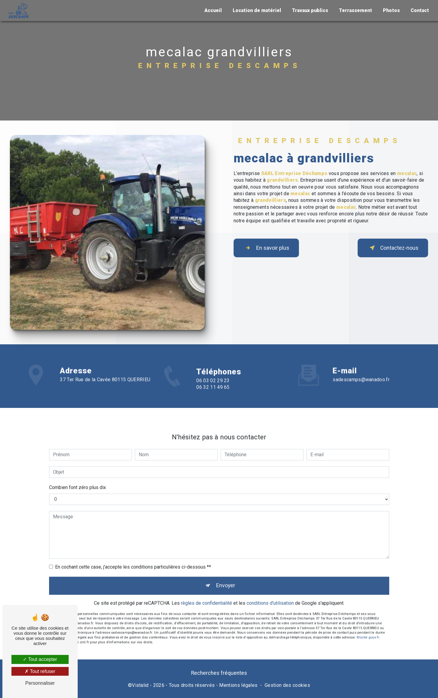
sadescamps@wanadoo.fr (361, 372)
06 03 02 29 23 (212, 388)
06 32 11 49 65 (212, 394)
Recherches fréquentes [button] (219, 675)
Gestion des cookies (287, 687)
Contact (418, 10)
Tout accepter (40, 659)
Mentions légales (238, 687)
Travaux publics (309, 10)
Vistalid (140, 687)
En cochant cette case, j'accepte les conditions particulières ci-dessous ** (133, 559)
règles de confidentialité (206, 598)
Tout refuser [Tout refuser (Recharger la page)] (40, 671)
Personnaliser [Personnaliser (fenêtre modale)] (40, 683)
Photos (390, 10)
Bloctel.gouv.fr (368, 632)
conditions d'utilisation (270, 598)
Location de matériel (255, 10)
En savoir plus (270, 248)
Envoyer (226, 579)
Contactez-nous (389, 248)
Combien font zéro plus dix (77, 480)
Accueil (212, 10)
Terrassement (354, 10)
